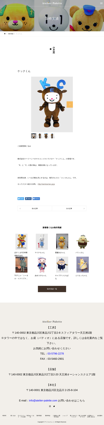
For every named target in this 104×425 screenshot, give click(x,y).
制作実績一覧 (52, 289)
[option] (52, 104)
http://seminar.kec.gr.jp (46, 184)
